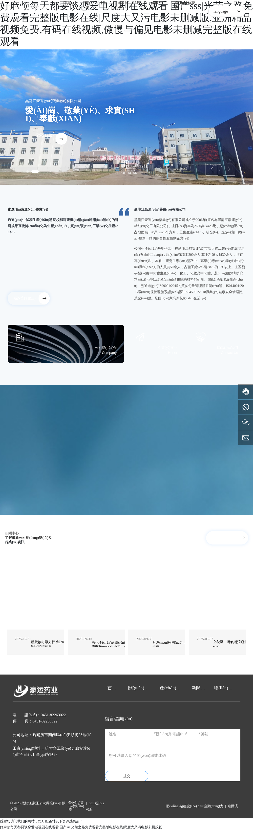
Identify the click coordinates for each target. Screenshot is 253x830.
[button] (27, 171)
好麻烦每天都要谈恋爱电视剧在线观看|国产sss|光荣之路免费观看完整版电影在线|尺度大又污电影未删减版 (81, 827)
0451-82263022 (53, 715)
